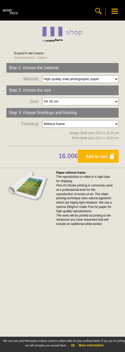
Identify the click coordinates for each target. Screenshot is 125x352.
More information (91, 345)
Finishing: (31, 123)
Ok (73, 345)
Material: (32, 79)
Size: (35, 101)
